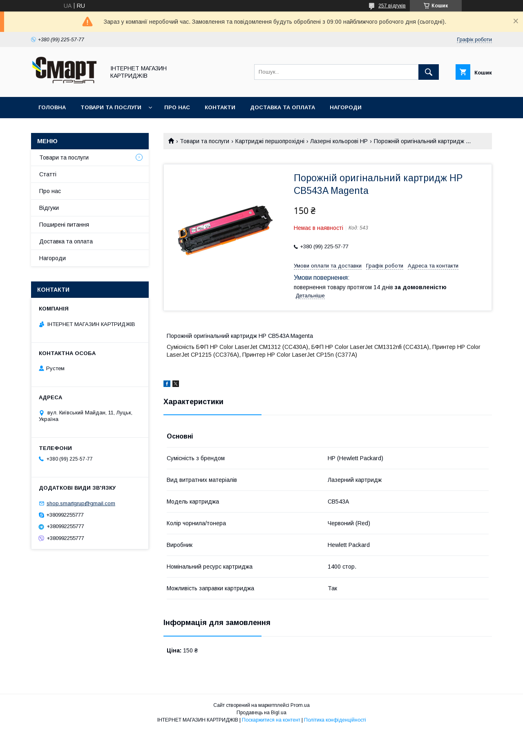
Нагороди (346, 107)
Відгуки (49, 208)
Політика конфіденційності (335, 720)
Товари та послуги (110, 107)
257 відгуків (392, 6)
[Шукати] (428, 72)
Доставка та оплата (282, 107)
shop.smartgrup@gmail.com (81, 503)
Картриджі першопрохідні (269, 141)
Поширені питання (64, 224)
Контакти (220, 107)
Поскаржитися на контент (271, 720)
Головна (52, 107)
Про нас (177, 107)
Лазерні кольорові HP (339, 141)
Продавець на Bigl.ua (261, 712)
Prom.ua (300, 705)
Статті (47, 174)
